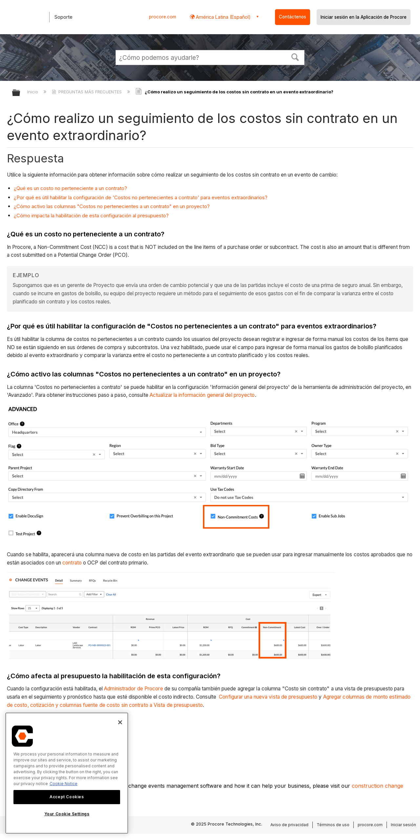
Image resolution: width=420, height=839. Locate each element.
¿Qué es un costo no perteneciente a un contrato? (70, 188)
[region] (66, 773)
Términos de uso (333, 824)
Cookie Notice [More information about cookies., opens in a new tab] (63, 783)
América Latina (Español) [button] (223, 17)
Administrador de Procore (133, 688)
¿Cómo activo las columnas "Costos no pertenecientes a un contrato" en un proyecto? (112, 206)
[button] (295, 56)
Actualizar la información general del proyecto (202, 395)
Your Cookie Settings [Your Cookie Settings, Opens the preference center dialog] (67, 813)
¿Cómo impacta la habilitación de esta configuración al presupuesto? (91, 215)
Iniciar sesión (403, 824)
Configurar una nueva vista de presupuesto (267, 697)
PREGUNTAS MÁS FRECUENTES (87, 91)
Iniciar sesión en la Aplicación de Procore (364, 17)
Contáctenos (292, 16)
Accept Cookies (67, 796)
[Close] (120, 722)
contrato (72, 563)
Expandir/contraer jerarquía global (20, 93)
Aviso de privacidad (289, 824)
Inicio (33, 91)
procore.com (162, 16)
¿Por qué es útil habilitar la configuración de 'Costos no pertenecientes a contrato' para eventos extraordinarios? (140, 197)
